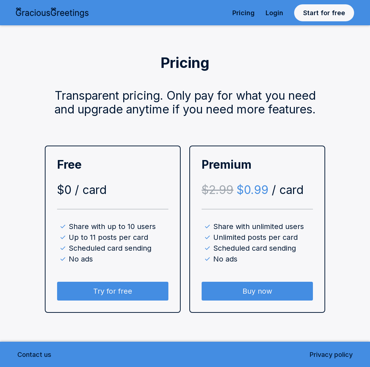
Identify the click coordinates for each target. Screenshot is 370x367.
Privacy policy (331, 354)
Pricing (243, 13)
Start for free (324, 13)
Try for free (112, 291)
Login (274, 13)
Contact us (34, 354)
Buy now (257, 291)
